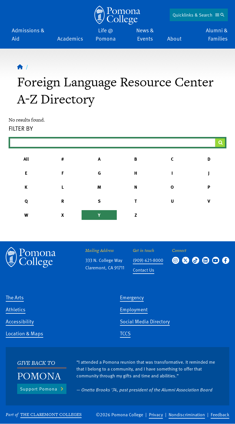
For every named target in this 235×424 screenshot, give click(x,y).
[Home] (117, 15)
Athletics (15, 309)
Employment (134, 309)
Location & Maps (24, 333)
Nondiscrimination (187, 414)
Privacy (156, 414)
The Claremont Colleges (51, 414)
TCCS (125, 333)
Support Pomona (38, 388)
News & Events (145, 34)
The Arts (15, 297)
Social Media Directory (145, 321)
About (174, 38)
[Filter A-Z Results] (112, 142)
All (26, 159)
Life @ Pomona (106, 34)
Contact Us (143, 269)
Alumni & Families (217, 34)
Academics (70, 38)
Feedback (220, 414)
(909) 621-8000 (148, 260)
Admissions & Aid (28, 34)
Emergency (132, 297)
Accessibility (20, 321)
